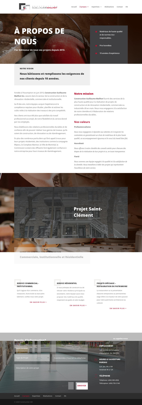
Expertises (96, 7)
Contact (120, 7)
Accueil (74, 7)
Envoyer (82, 386)
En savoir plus (37, 302)
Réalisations (109, 7)
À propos (83, 7)
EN (127, 7)
